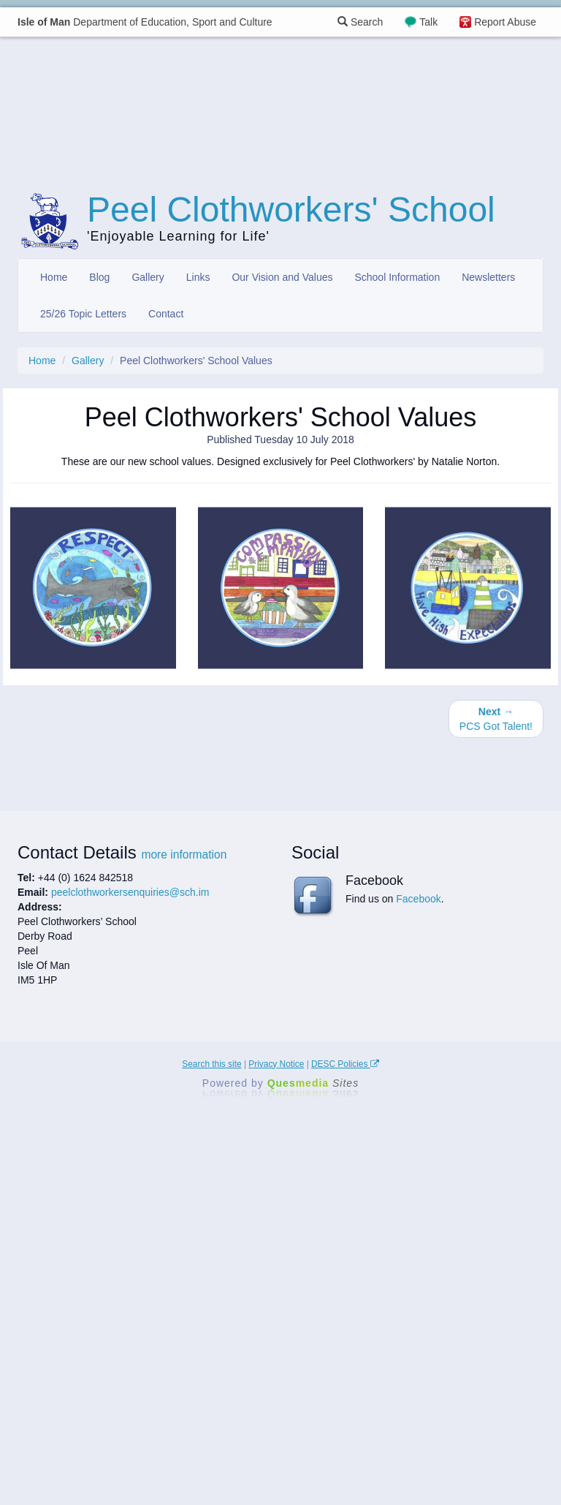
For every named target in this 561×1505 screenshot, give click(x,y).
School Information (397, 277)
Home (53, 277)
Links (198, 277)
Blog (99, 277)
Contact (165, 314)
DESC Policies (345, 1064)
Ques (313, 1083)
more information (183, 854)
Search (360, 22)
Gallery (147, 277)
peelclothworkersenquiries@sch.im (130, 892)
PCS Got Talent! (496, 719)
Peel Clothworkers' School (291, 209)
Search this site (211, 1064)
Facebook (418, 899)
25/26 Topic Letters (83, 314)
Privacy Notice (276, 1064)
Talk (428, 22)
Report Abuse (505, 22)
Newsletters (488, 277)
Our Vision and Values (282, 277)
